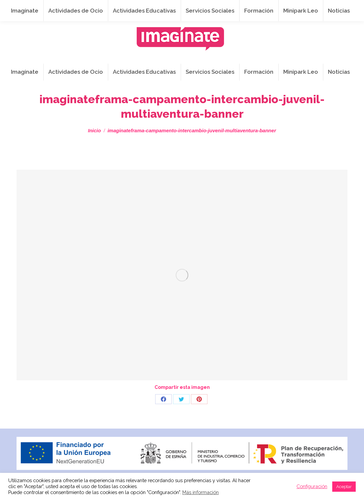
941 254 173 (127, 7)
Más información (200, 492)
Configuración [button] (311, 486)
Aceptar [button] (344, 486)
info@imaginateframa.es (183, 7)
